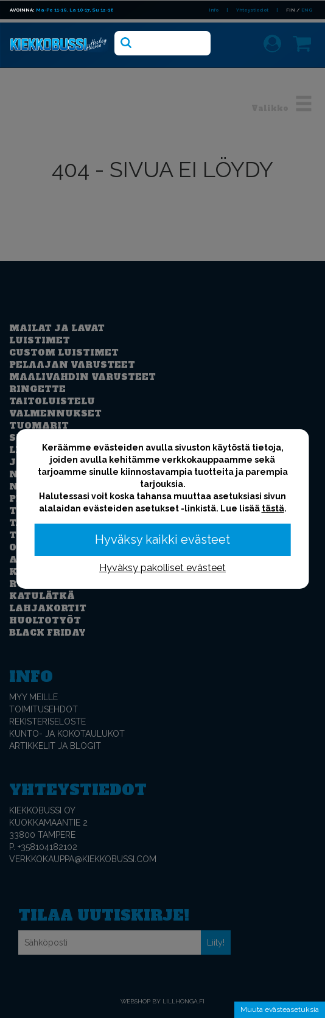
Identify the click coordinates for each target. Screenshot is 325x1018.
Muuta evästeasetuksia (279, 1009)
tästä (273, 508)
